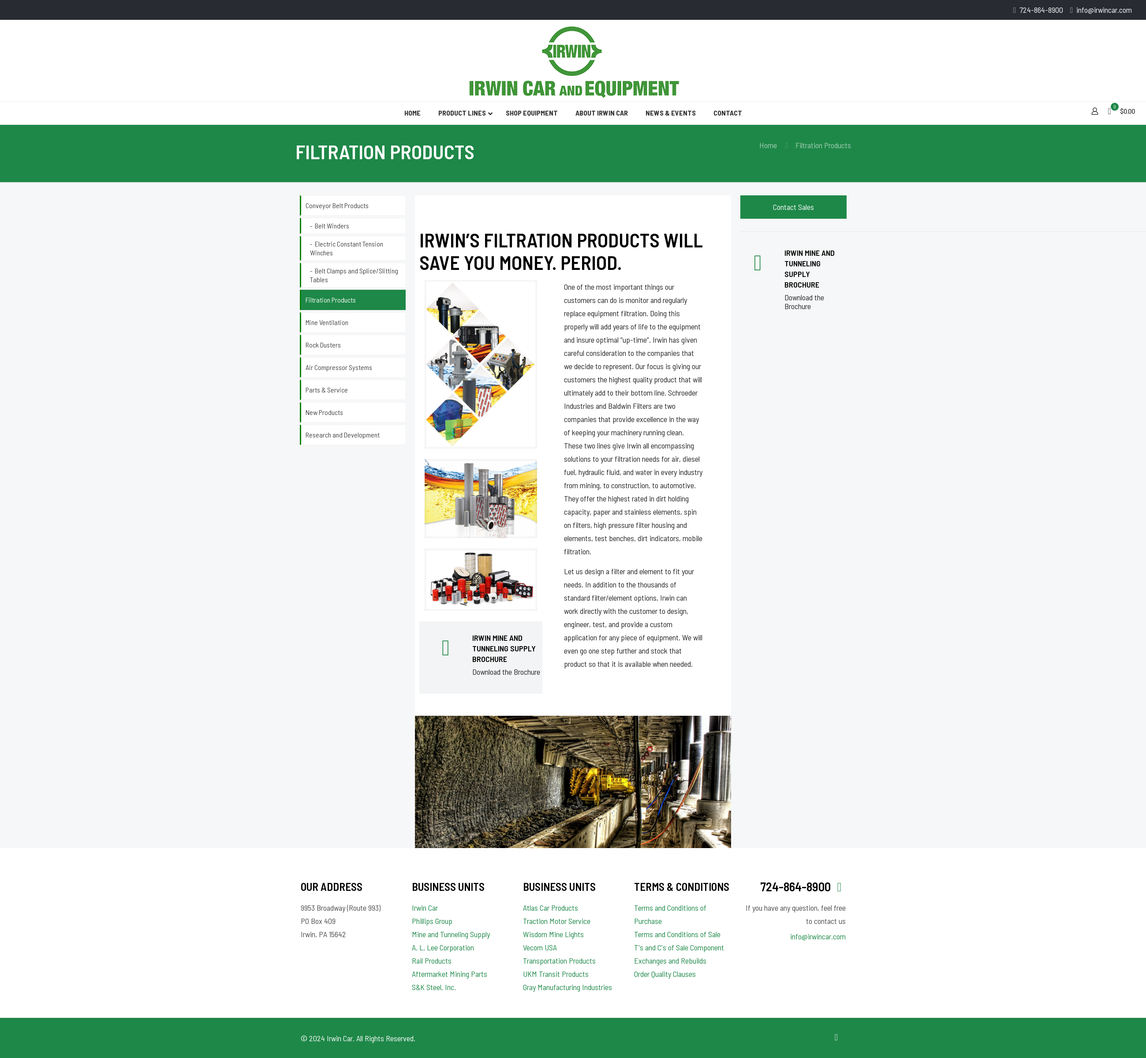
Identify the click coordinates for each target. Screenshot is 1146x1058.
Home (768, 145)
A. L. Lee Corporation (443, 947)
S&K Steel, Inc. (434, 987)
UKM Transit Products (556, 974)
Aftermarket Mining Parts (449, 974)
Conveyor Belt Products (337, 205)
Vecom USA (540, 947)
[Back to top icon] (836, 1037)
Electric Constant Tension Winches (346, 248)
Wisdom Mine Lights (553, 934)
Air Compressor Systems (339, 367)
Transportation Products (559, 960)
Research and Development (343, 434)
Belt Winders (332, 225)
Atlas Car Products (550, 907)
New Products (324, 412)
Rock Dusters (323, 344)
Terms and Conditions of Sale (677, 934)
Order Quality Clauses (665, 974)
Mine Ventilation (327, 322)
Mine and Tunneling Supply (451, 934)
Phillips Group (432, 921)
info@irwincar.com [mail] (1104, 10)
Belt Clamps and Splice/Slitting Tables (354, 275)
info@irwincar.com (818, 936)
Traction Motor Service (556, 921)
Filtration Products (331, 299)
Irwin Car (425, 907)
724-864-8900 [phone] (1041, 10)
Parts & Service (327, 389)
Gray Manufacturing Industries (567, 987)
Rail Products (432, 960)
